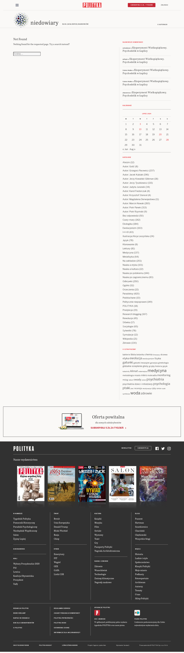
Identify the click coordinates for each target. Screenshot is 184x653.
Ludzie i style (141, 558)
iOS (95, 619)
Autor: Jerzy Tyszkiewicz (135, 183)
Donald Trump (61, 527)
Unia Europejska (62, 523)
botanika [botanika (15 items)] (140, 355)
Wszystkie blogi (142, 539)
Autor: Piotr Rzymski (133, 212)
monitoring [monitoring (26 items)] (163, 375)
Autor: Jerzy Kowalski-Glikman (138, 179)
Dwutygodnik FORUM (21, 646)
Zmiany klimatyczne (104, 578)
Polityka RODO (60, 623)
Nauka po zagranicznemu (135, 277)
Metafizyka (128, 257)
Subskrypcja (143, 448)
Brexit (57, 519)
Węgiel (57, 562)
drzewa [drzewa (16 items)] (163, 355)
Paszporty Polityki (103, 547)
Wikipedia (128, 339)
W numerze (18, 514)
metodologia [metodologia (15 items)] (128, 376)
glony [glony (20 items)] (145, 366)
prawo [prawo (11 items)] (144, 380)
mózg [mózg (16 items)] (125, 380)
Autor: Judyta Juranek (134, 187)
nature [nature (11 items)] (131, 380)
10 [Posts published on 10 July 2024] (140, 129)
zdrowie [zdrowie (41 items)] (146, 394)
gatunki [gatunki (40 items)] (128, 363)
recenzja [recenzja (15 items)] (138, 389)
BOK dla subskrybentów (23, 623)
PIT (55, 558)
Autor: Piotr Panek (132, 207)
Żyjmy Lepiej (19, 539)
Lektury (126, 249)
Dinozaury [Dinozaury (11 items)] (156, 355)
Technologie (100, 574)
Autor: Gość (129, 166)
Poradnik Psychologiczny (25, 527)
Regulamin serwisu (62, 609)
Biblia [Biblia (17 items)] (133, 355)
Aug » (132, 149)
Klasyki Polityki (142, 566)
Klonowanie (128, 244)
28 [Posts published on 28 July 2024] (167, 140)
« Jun (125, 149)
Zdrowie (127, 343)
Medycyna (128, 253)
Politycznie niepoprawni (135, 302)
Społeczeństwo (142, 562)
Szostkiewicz (141, 527)
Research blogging (132, 314)
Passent (139, 519)
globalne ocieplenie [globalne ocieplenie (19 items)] (132, 366)
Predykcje (128, 310)
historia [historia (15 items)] (158, 366)
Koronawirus (19, 549)
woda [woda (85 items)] (135, 393)
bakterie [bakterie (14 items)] (126, 355)
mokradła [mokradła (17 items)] (152, 375)
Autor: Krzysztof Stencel (135, 195)
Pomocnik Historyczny (24, 523)
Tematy (138, 590)
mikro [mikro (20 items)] (144, 375)
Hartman (139, 523)
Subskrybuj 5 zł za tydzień (107, 428)
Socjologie (128, 326)
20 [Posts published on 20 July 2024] (160, 135)
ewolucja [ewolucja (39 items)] (136, 359)
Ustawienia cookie (61, 628)
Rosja (56, 535)
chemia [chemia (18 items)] (148, 355)
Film (96, 527)
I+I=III (126, 232)
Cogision (95, 646)
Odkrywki (127, 281)
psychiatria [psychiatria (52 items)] (155, 380)
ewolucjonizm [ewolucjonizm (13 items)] (148, 359)
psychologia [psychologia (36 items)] (161, 384)
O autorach (162, 25)
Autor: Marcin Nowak (133, 203)
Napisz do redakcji (21, 618)
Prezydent (18, 580)
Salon (16, 535)
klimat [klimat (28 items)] (134, 371)
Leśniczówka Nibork (70, 646)
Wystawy (98, 535)
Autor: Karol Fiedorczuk (134, 191)
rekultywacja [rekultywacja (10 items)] (146, 389)
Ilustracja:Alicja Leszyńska (136, 236)
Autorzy (139, 586)
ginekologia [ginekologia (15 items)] (163, 363)
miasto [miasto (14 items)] (137, 376)
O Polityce (17, 628)
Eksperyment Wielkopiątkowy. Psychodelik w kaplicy (145, 49)
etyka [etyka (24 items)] (126, 358)
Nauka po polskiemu (133, 273)
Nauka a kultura (131, 269)
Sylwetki (127, 331)
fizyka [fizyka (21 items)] (158, 358)
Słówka (126, 322)
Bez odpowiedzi (131, 216)
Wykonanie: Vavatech (122, 646)
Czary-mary (129, 220)
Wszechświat (100, 570)
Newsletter (127, 448)
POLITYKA (128, 306)
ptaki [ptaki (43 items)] (126, 388)
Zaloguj (164, 5)
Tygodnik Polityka (22, 519)
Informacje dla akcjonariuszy (67, 633)
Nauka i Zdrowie (101, 561)
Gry (96, 543)
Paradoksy (128, 294)
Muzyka (98, 523)
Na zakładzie (129, 261)
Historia (139, 554)
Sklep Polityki (142, 598)
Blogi (137, 514)
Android (101, 619)
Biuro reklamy (19, 614)
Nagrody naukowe (103, 582)
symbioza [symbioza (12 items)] (126, 394)
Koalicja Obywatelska (23, 576)
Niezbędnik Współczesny (25, 531)
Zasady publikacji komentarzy (67, 614)
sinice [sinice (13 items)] (159, 389)
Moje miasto (141, 570)
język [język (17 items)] (165, 366)
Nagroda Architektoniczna (107, 551)
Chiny (56, 539)
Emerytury (59, 554)
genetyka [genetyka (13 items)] (154, 363)
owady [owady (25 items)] (137, 380)
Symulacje (128, 335)
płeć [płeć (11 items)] (132, 389)
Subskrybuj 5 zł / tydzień (142, 5)
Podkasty (139, 574)
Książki (98, 519)
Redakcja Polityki (21, 609)
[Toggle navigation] (17, 5)
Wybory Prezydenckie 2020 (26, 564)
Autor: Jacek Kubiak (133, 175)
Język (125, 240)
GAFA (56, 570)
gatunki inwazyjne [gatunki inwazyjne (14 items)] (142, 363)
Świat (56, 514)
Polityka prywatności (63, 618)
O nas (137, 594)
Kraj (15, 559)
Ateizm (126, 162)
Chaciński (140, 531)
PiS (15, 568)
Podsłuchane (129, 298)
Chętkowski (140, 535)
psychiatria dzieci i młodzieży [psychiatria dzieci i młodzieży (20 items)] (138, 384)
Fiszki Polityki (140, 619)
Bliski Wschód (61, 531)
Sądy (15, 584)
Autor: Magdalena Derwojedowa (139, 199)
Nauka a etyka (130, 265)
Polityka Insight (45, 646)
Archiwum (140, 582)
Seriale (97, 531)
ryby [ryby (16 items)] (154, 389)
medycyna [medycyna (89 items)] (157, 371)
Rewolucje (128, 318)
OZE (56, 566)
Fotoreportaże (142, 578)
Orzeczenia (128, 290)
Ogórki (126, 285)
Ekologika (127, 224)
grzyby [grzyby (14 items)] (152, 366)
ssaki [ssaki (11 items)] (164, 389)
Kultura (97, 514)
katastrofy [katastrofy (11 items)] (126, 372)
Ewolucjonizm (129, 228)
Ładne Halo (102, 646)
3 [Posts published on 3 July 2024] (140, 124)
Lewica (16, 572)
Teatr (97, 539)
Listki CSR (59, 574)
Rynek (56, 549)
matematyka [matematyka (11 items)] (142, 372)
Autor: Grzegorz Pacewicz (135, 171)
